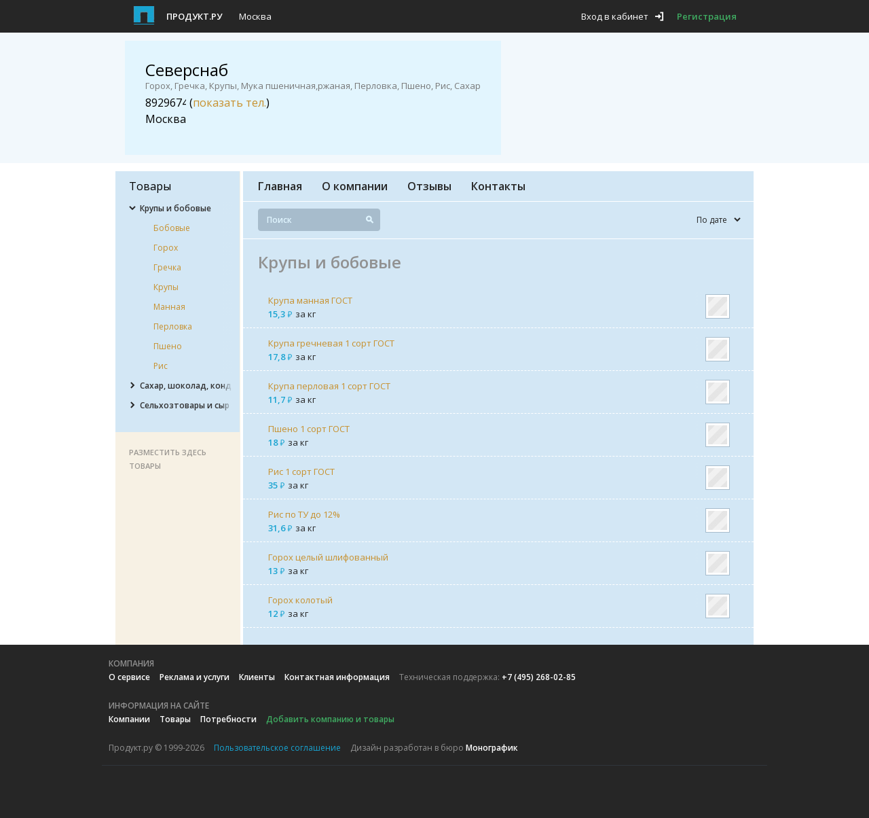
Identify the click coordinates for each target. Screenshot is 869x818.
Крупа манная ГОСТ (310, 300)
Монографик (492, 747)
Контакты (498, 186)
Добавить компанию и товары (330, 719)
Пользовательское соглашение (277, 747)
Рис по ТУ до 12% (304, 514)
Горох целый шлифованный (328, 557)
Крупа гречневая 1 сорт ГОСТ (331, 343)
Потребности (228, 719)
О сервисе (129, 677)
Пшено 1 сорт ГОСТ (309, 429)
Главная (280, 186)
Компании (129, 719)
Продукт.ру (194, 16)
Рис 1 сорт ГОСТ (301, 471)
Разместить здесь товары (167, 459)
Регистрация (707, 16)
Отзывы (429, 186)
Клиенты (257, 677)
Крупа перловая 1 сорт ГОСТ (329, 386)
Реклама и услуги (194, 677)
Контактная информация (337, 677)
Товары (175, 719)
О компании (355, 186)
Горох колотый (300, 600)
